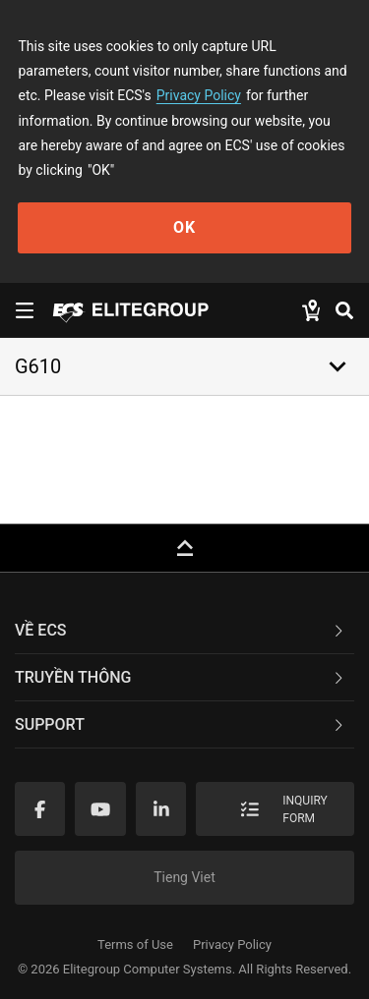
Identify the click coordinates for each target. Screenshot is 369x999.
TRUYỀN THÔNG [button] (180, 677)
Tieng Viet (184, 877)
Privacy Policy (198, 95)
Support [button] (180, 724)
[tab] (184, 630)
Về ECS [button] (180, 630)
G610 (38, 366)
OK (184, 227)
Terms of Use (135, 944)
